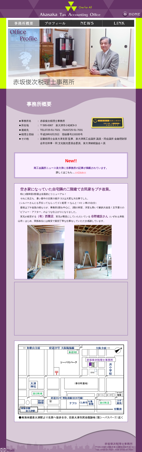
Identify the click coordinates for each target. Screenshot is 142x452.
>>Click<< (80, 172)
